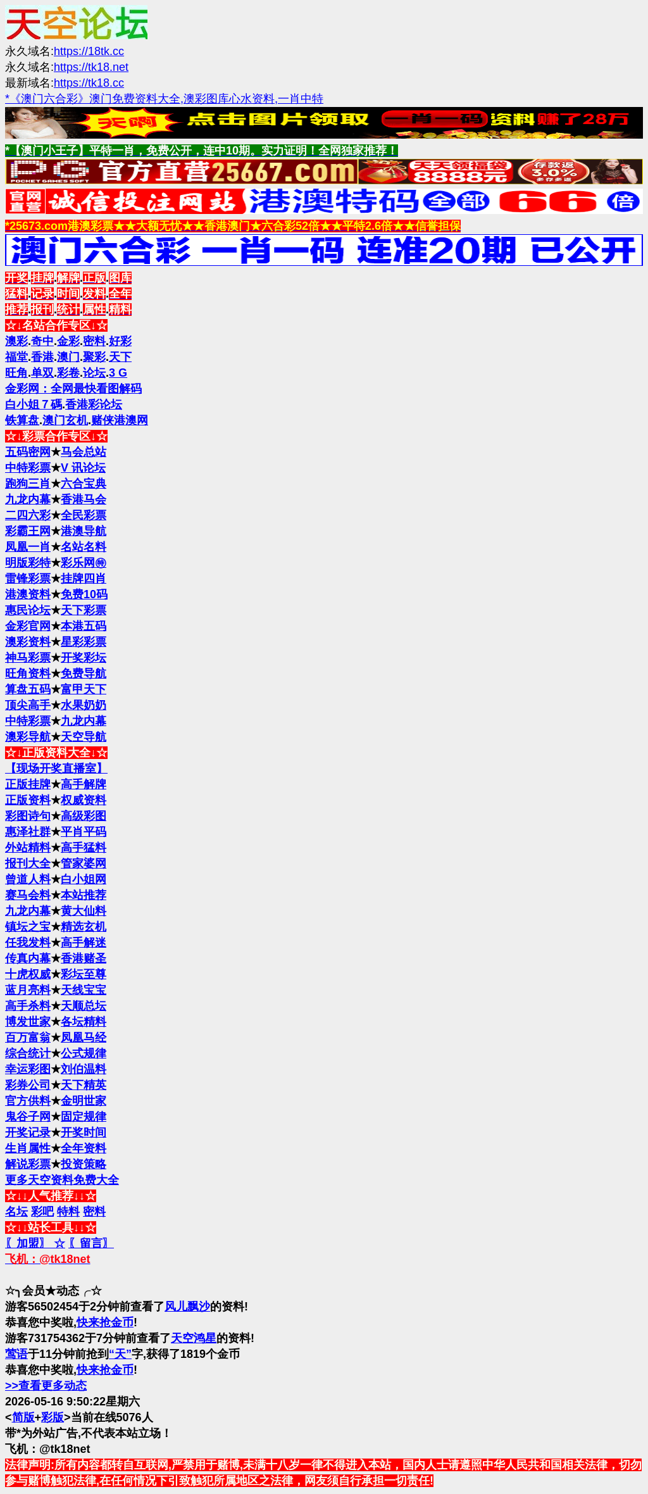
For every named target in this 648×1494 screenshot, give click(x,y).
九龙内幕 (28, 499)
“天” (120, 1354)
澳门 (68, 357)
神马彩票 (28, 657)
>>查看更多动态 (46, 1385)
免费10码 (84, 594)
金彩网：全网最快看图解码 (73, 388)
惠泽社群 (28, 831)
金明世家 (83, 1101)
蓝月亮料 (28, 990)
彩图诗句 (28, 816)
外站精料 (28, 847)
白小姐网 (83, 879)
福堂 (16, 357)
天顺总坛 (83, 1006)
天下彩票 (83, 610)
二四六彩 (28, 515)
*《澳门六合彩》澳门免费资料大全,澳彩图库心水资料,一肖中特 (164, 98)
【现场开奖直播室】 (56, 768)
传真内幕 (28, 958)
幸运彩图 (28, 1069)
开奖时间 (83, 1132)
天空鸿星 (193, 1338)
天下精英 (83, 1085)
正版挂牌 (28, 784)
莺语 (16, 1354)
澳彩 (16, 341)
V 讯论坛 (83, 467)
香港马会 (83, 499)
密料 (94, 341)
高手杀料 (28, 1006)
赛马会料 (28, 895)
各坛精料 (83, 1021)
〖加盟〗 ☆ (35, 1243)
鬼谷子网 (28, 1116)
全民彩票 (83, 515)
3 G (118, 373)
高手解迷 (83, 942)
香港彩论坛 (93, 404)
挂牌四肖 (83, 578)
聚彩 (94, 357)
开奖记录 (28, 1132)
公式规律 (83, 1053)
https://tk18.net (91, 67)
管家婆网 (83, 863)
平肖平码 (83, 831)
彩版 (52, 1417)
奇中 (42, 341)
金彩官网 (28, 626)
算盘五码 (28, 689)
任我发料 (28, 942)
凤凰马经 (83, 1037)
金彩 (68, 341)
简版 (23, 1417)
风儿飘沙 (187, 1306)
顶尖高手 (28, 705)
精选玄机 (83, 926)
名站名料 (83, 547)
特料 (68, 1211)
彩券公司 (28, 1085)
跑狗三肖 (28, 483)
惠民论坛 (28, 610)
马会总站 (83, 452)
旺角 (16, 373)
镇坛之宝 (28, 926)
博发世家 (28, 1021)
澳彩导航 (28, 737)
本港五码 (83, 626)
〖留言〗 (91, 1243)
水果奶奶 (83, 705)
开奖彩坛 (83, 657)
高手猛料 (83, 847)
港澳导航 (83, 531)
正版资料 (28, 800)
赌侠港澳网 (119, 420)
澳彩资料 (28, 642)
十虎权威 (28, 974)
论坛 (94, 373)
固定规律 (83, 1116)
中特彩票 (28, 467)
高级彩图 (83, 816)
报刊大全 (28, 863)
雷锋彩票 (28, 578)
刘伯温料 (83, 1069)
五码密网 (28, 452)
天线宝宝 (83, 990)
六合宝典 (83, 483)
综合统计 (28, 1053)
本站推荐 (83, 895)
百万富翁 (28, 1037)
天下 (120, 357)
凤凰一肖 (28, 547)
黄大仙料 (83, 911)
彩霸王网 (28, 531)
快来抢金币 (105, 1322)
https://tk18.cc (89, 83)
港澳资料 (28, 594)
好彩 (120, 341)
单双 (42, 373)
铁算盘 (22, 420)
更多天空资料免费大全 (62, 1180)
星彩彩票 (83, 642)
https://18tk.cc (89, 51)
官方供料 (28, 1101)
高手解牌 (83, 784)
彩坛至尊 (83, 974)
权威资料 (83, 800)
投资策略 (83, 1164)
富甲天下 (83, 689)
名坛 (16, 1211)
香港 (42, 357)
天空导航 (83, 737)
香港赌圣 (83, 958)
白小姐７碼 (33, 404)
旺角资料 (28, 673)
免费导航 (83, 673)
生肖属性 (28, 1148)
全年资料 (83, 1148)
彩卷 (68, 373)
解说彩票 (28, 1164)
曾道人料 (28, 879)
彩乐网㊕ (83, 562)
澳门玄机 (65, 420)
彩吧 (42, 1211)
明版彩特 (28, 562)
